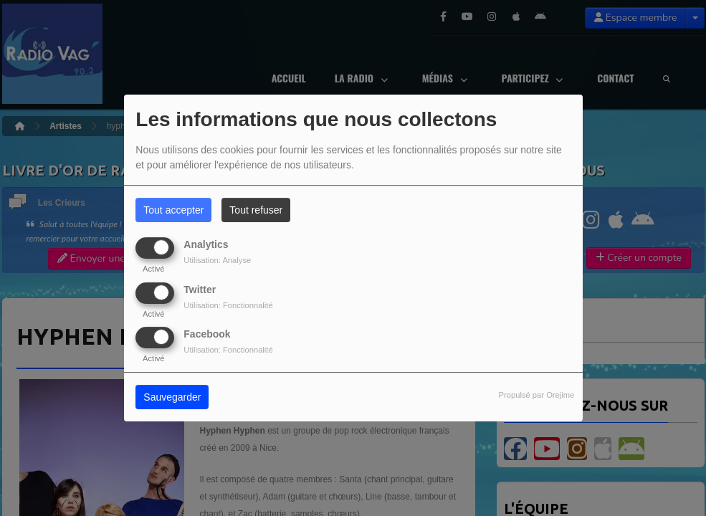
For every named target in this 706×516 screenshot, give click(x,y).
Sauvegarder (172, 397)
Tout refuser (255, 210)
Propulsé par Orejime (537, 395)
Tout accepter (173, 210)
